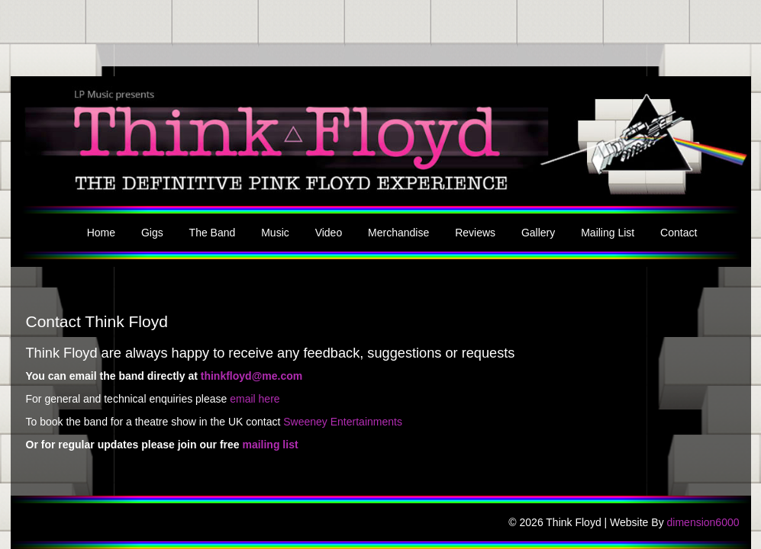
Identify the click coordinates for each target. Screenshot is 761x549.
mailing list (270, 444)
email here (254, 399)
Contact (678, 232)
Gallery (538, 232)
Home (101, 232)
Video (329, 232)
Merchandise (398, 232)
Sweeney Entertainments (342, 422)
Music (275, 232)
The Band (212, 232)
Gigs (152, 232)
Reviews (475, 232)
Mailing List (607, 232)
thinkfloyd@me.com (251, 376)
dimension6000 (703, 522)
